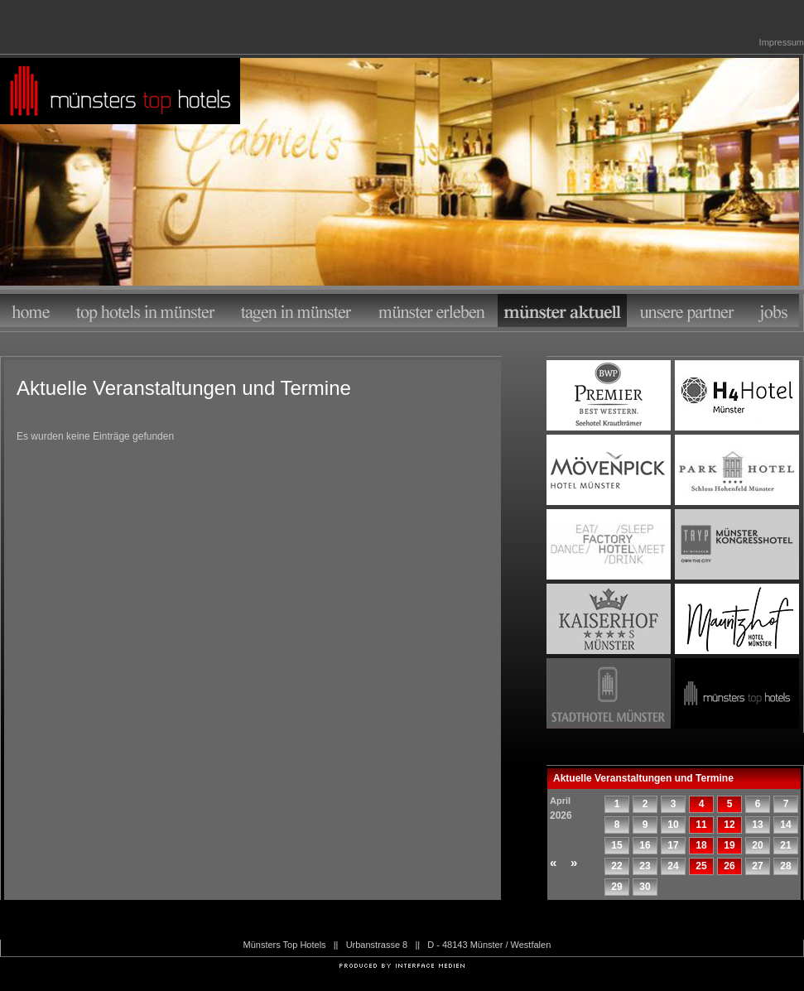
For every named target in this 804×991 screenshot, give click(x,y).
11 (701, 824)
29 (616, 886)
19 (729, 845)
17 (672, 845)
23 (644, 866)
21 (785, 845)
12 (729, 824)
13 (757, 824)
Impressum (781, 42)
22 (616, 866)
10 (672, 824)
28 (785, 866)
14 (785, 824)
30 (644, 886)
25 (701, 866)
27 (757, 866)
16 (644, 845)
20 (757, 845)
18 (701, 845)
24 (672, 866)
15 (616, 845)
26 (729, 866)
